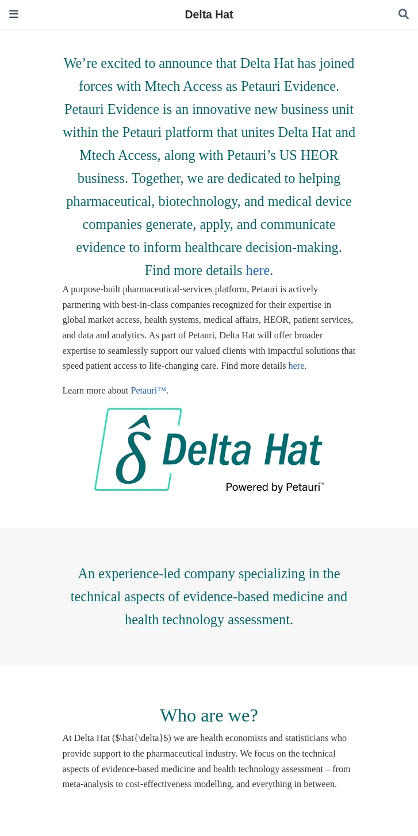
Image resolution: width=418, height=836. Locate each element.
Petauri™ (148, 390)
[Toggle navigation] (13, 14)
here (258, 270)
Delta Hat (209, 14)
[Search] (403, 14)
